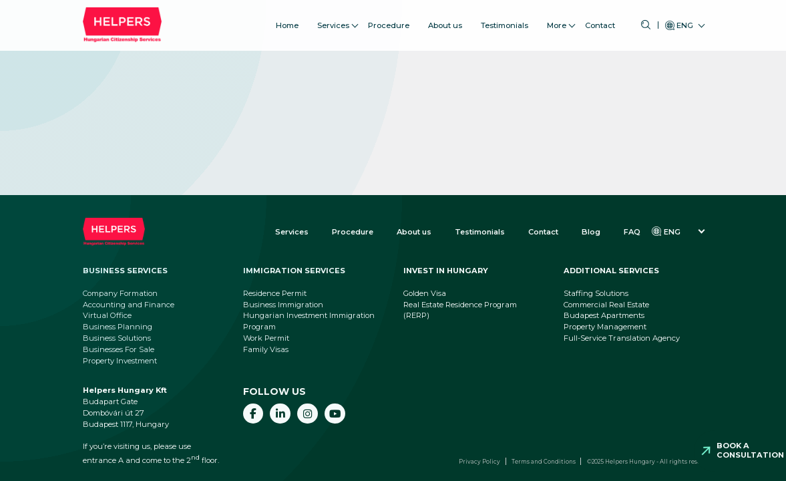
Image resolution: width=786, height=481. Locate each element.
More (556, 19)
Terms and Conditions (544, 461)
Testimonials (504, 19)
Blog (591, 231)
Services (333, 19)
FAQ (632, 231)
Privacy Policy (479, 461)
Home (287, 19)
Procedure (388, 19)
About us (445, 19)
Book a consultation (750, 450)
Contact (600, 19)
